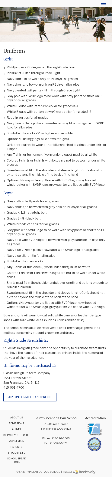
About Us (16, 417)
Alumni (16, 429)
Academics (16, 440)
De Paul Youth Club (16, 435)
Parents (16, 446)
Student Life (16, 452)
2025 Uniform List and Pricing (30, 397)
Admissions (16, 423)
